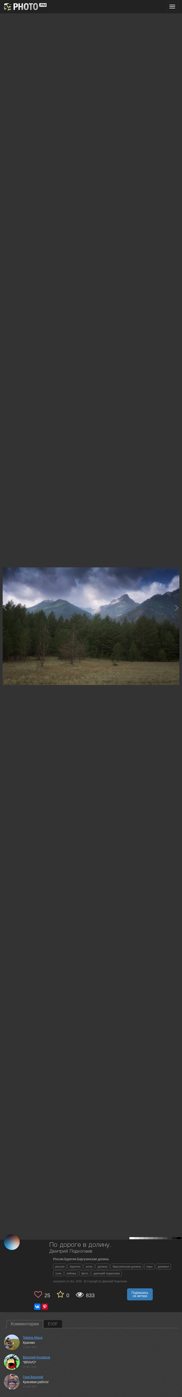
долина (102, 1266)
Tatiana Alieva (32, 1338)
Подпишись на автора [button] (140, 1294)
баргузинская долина (127, 1266)
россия (59, 1266)
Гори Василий (33, 1377)
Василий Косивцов (36, 1357)
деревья (163, 1266)
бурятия (75, 1266)
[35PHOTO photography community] (25, 6)
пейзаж (71, 1273)
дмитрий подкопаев (106, 1273)
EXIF (53, 1323)
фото (84, 1273)
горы (149, 1266)
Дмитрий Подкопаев (70, 1251)
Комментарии (25, 1323)
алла (89, 1266)
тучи (58, 1273)
